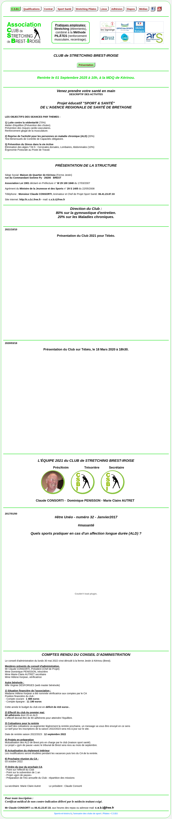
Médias (143, 8)
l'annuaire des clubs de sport (87, 813)
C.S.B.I (15, 8)
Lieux (104, 8)
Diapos (131, 8)
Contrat (48, 8)
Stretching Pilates (86, 8)
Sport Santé (64, 8)
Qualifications (31, 8)
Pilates (106, 813)
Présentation (86, 65)
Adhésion (117, 8)
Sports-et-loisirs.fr (63, 813)
